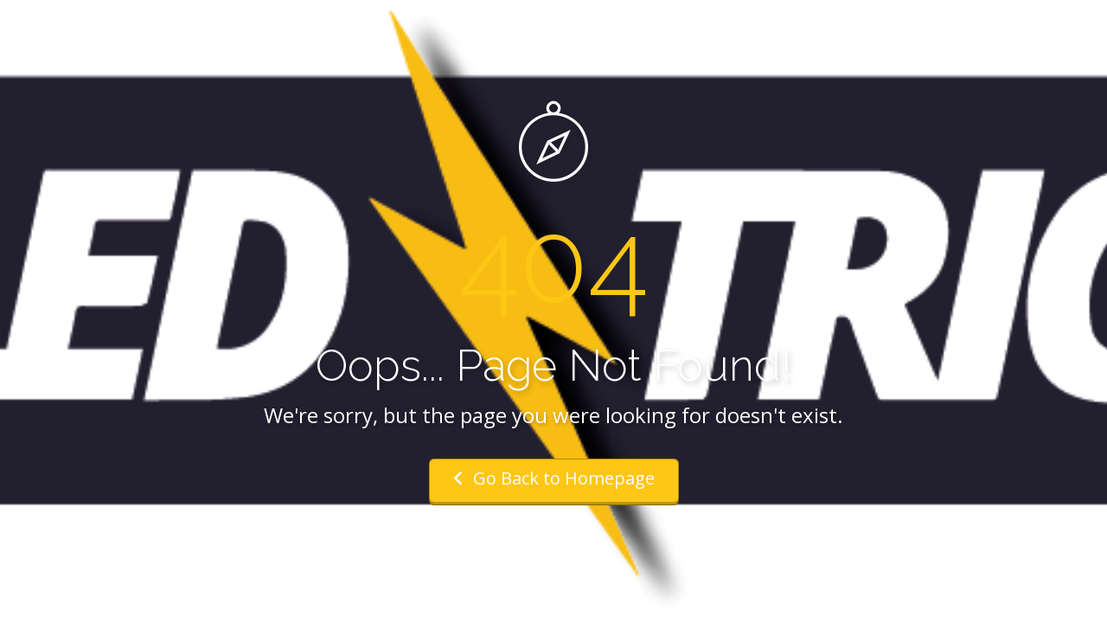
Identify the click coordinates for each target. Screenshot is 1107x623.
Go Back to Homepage (554, 478)
